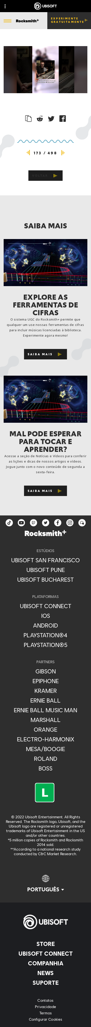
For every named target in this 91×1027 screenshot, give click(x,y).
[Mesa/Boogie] (45, 748)
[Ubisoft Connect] (45, 953)
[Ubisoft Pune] (45, 569)
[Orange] (45, 729)
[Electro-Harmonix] (45, 739)
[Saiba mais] (45, 354)
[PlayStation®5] (45, 644)
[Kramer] (45, 690)
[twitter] (45, 522)
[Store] (45, 943)
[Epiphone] (45, 681)
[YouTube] (21, 522)
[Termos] (45, 1013)
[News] (45, 972)
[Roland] (45, 758)
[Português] (45, 884)
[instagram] (70, 522)
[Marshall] (45, 719)
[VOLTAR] (45, 175)
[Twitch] (33, 522)
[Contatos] (45, 1000)
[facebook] (57, 522)
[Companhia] (45, 963)
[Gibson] (45, 671)
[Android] (45, 625)
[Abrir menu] (7, 21)
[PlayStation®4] (45, 635)
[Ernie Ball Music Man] (45, 710)
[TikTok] (9, 522)
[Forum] (82, 522)
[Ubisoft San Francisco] (45, 560)
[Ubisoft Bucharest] (45, 579)
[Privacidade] (45, 1006)
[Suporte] (45, 982)
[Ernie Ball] (45, 700)
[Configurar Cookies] (45, 1019)
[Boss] (45, 768)
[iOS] (45, 615)
